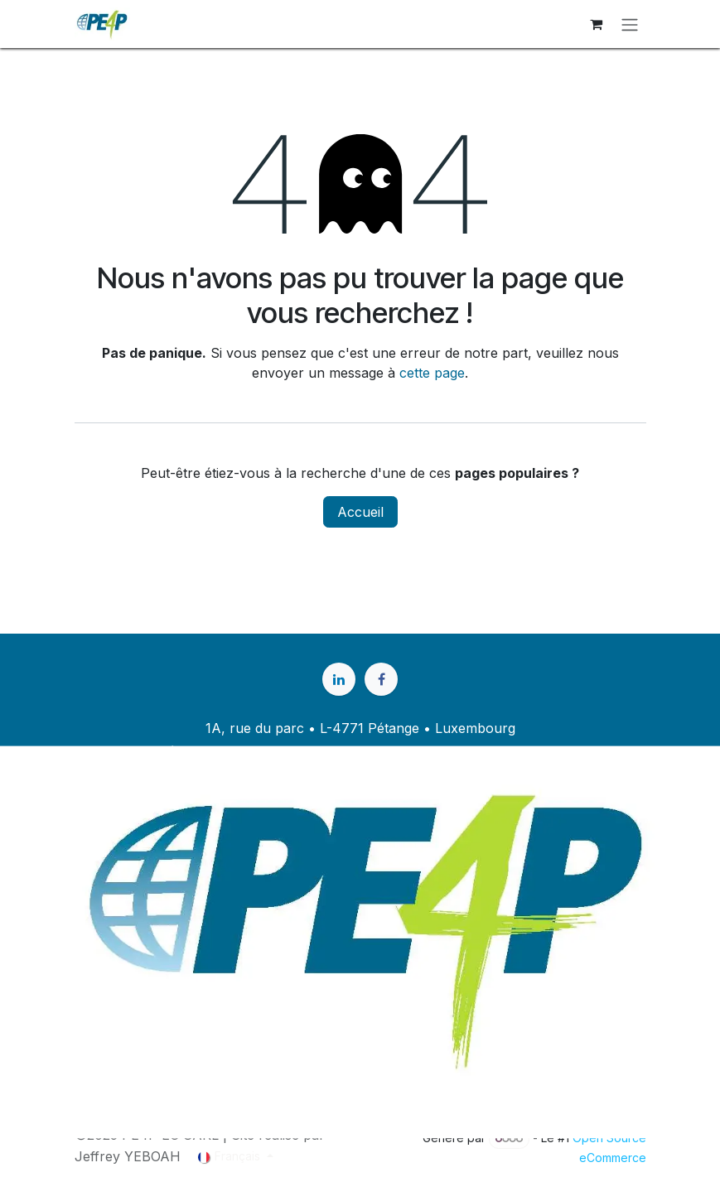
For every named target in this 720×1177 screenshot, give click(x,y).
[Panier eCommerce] (596, 24)
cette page (432, 372)
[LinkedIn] (338, 679)
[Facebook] (381, 679)
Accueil (360, 512)
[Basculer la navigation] (629, 24)
